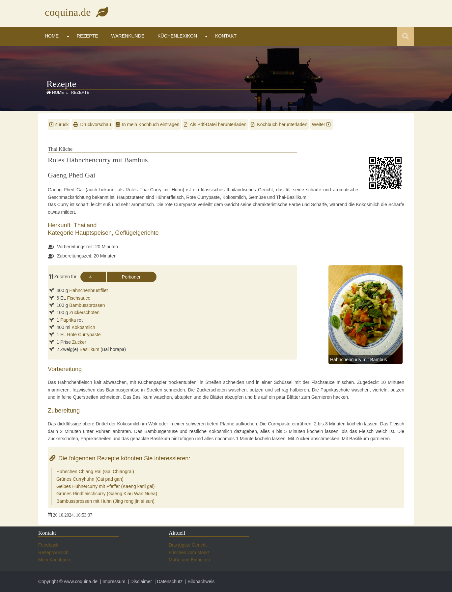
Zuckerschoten (84, 312)
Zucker (79, 342)
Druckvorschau (92, 124)
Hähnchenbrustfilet (88, 290)
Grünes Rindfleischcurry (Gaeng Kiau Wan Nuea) (106, 493)
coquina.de (78, 12)
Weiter (322, 124)
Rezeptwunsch (53, 552)
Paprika (68, 320)
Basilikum (89, 349)
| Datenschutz (168, 581)
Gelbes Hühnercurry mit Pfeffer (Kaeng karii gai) (105, 486)
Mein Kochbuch (54, 559)
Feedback (48, 545)
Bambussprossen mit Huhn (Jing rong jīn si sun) (105, 501)
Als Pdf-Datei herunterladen (215, 124)
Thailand (85, 225)
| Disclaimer (139, 581)
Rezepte (87, 36)
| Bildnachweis (199, 581)
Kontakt (226, 36)
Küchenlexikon (177, 36)
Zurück (59, 124)
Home (52, 36)
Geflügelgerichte (136, 232)
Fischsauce (79, 298)
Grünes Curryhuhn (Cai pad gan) (90, 479)
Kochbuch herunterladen (279, 124)
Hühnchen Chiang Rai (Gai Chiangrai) (95, 471)
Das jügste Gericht (188, 545)
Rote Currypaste (84, 334)
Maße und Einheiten (189, 559)
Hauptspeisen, (95, 232)
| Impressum (112, 581)
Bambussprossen (87, 305)
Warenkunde (128, 36)
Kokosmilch (83, 327)
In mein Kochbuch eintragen (148, 124)
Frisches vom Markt (189, 552)
